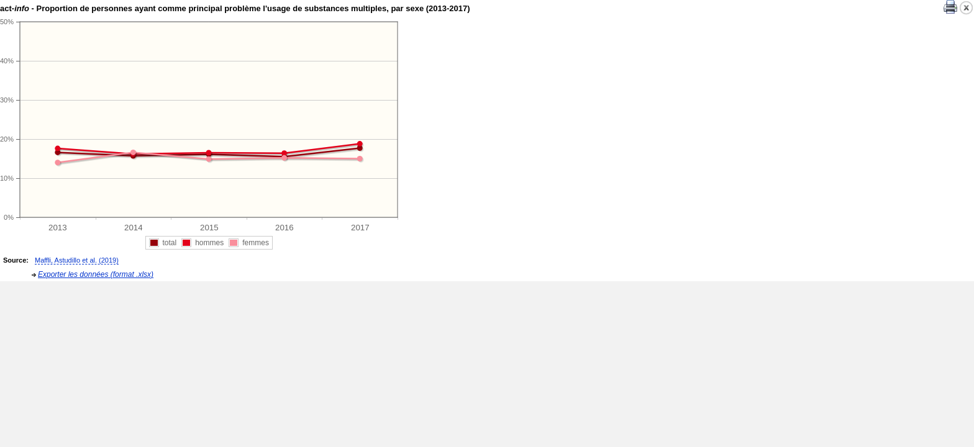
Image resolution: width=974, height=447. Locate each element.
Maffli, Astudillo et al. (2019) (77, 260)
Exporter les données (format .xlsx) (95, 274)
